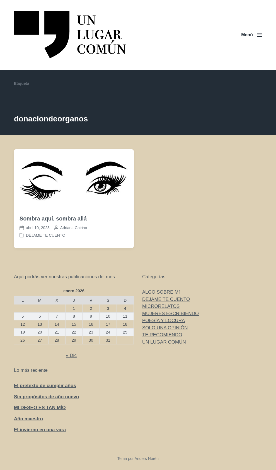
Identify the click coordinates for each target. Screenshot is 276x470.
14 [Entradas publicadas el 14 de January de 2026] (57, 324)
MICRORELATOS (161, 306)
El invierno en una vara (40, 429)
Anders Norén (147, 458)
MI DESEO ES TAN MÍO (40, 407)
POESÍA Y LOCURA (163, 320)
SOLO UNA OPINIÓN (165, 327)
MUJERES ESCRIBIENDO (170, 313)
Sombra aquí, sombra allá (53, 218)
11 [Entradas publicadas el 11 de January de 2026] (125, 316)
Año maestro (28, 418)
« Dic (71, 355)
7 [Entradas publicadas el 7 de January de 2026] (57, 316)
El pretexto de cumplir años (45, 385)
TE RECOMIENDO (162, 334)
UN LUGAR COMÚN (164, 342)
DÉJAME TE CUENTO (45, 235)
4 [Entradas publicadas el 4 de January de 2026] (125, 308)
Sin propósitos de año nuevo (46, 396)
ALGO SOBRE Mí (161, 292)
